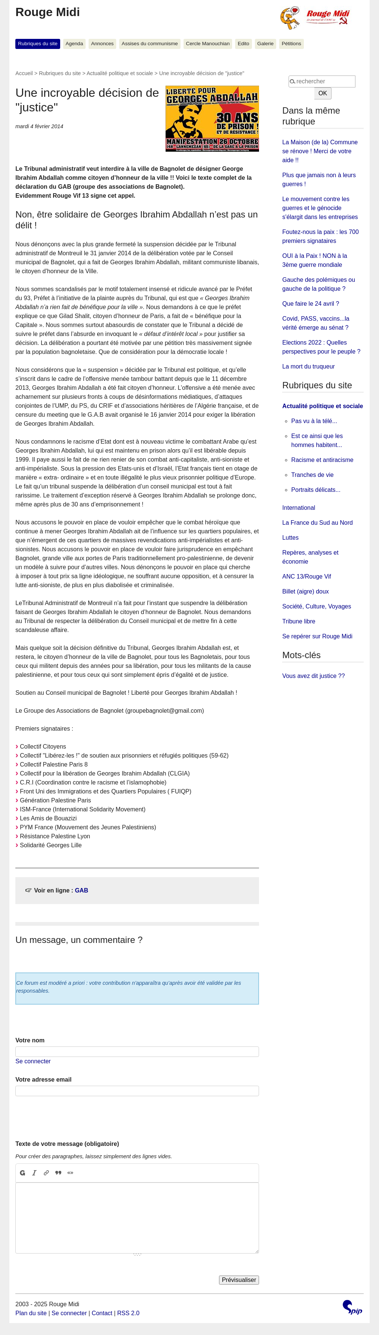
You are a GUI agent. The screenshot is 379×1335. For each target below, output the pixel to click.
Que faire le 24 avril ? (310, 303)
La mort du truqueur (308, 366)
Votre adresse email (43, 1079)
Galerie (265, 43)
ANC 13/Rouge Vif (306, 576)
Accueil (24, 73)
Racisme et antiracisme (322, 460)
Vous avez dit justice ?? (313, 676)
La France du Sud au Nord (317, 522)
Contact (102, 1313)
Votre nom (29, 1040)
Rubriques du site (38, 43)
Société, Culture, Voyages (316, 606)
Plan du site (31, 1313)
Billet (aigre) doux (305, 591)
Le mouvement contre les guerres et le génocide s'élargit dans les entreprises (320, 208)
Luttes (290, 537)
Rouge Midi (47, 12)
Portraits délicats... (316, 490)
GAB (81, 890)
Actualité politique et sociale (120, 73)
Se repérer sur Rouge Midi (317, 636)
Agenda (74, 43)
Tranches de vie (312, 475)
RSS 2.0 (128, 1313)
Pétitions (291, 43)
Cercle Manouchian (207, 43)
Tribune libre (298, 621)
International (298, 508)
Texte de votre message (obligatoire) (67, 1144)
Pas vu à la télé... (314, 421)
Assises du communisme (150, 43)
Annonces (102, 43)
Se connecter (32, 1061)
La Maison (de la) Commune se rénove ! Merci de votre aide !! (320, 151)
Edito (243, 43)
